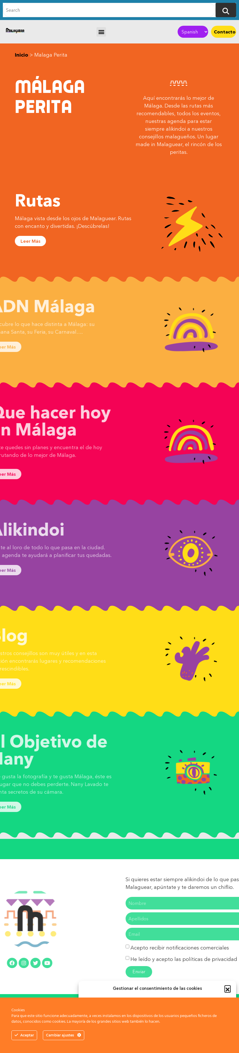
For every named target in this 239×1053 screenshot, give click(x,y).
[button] (227, 988)
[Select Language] (193, 32)
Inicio (21, 55)
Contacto (225, 32)
